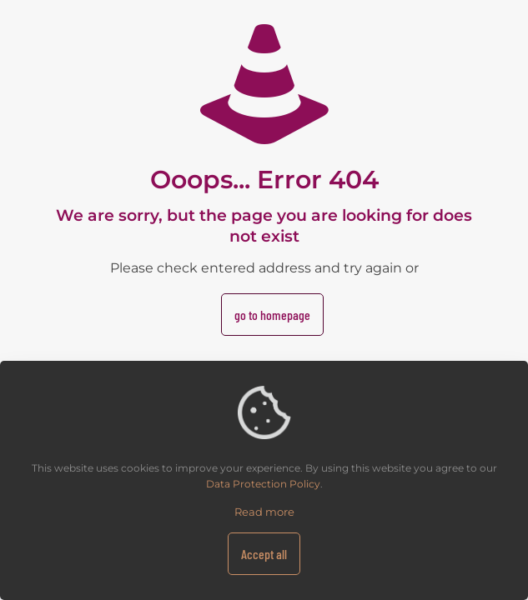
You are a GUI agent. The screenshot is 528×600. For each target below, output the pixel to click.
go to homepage (272, 314)
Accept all (264, 554)
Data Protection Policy (263, 484)
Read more (264, 511)
